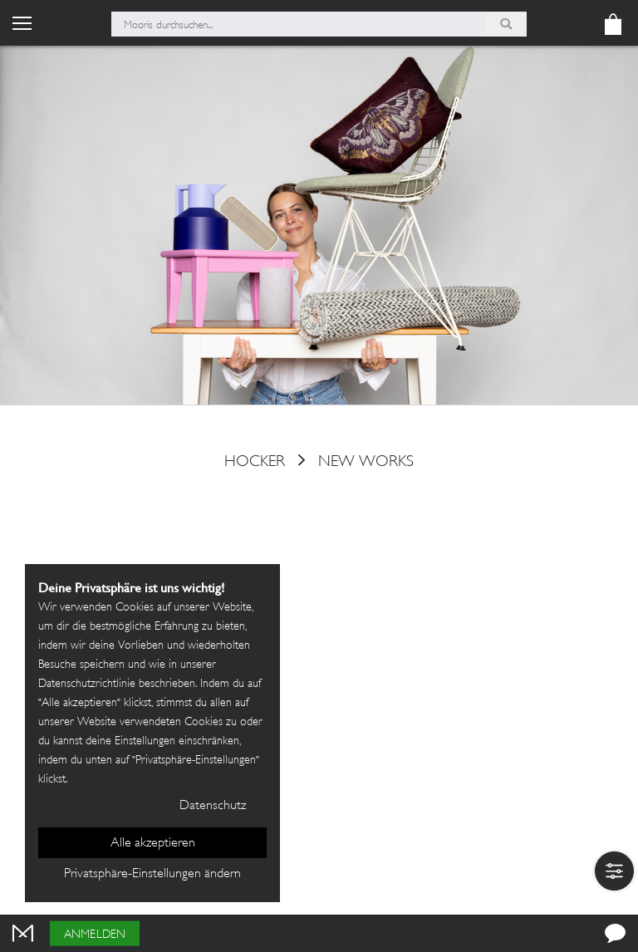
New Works (366, 461)
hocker (254, 461)
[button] (614, 871)
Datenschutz (212, 806)
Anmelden (94, 935)
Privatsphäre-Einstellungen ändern (152, 874)
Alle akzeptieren (152, 843)
